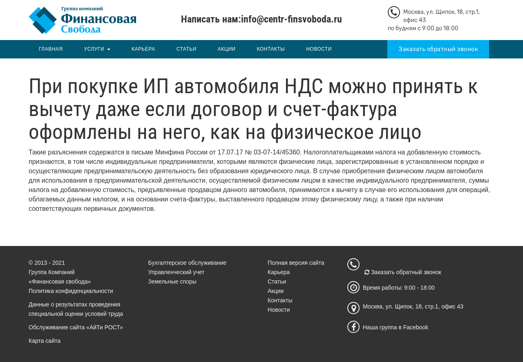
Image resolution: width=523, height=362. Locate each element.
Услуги (94, 49)
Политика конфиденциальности (71, 291)
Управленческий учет (176, 272)
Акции (227, 49)
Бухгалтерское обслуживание (187, 262)
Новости (319, 49)
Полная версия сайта (296, 262)
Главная (51, 49)
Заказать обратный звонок (438, 49)
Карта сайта (44, 340)
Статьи (187, 49)
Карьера (143, 49)
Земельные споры (172, 281)
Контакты (271, 49)
